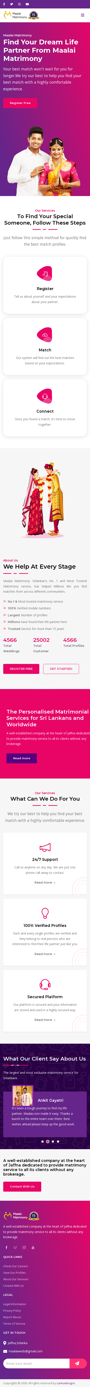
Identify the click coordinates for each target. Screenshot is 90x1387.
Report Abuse (12, 1317)
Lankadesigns (66, 1383)
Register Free (20, 103)
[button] (42, 1141)
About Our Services (15, 1279)
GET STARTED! (61, 668)
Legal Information (14, 1304)
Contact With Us (22, 1186)
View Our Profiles (14, 1273)
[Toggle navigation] (82, 15)
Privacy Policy (12, 1310)
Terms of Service (14, 1323)
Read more (21, 758)
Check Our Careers (15, 1266)
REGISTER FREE (21, 668)
